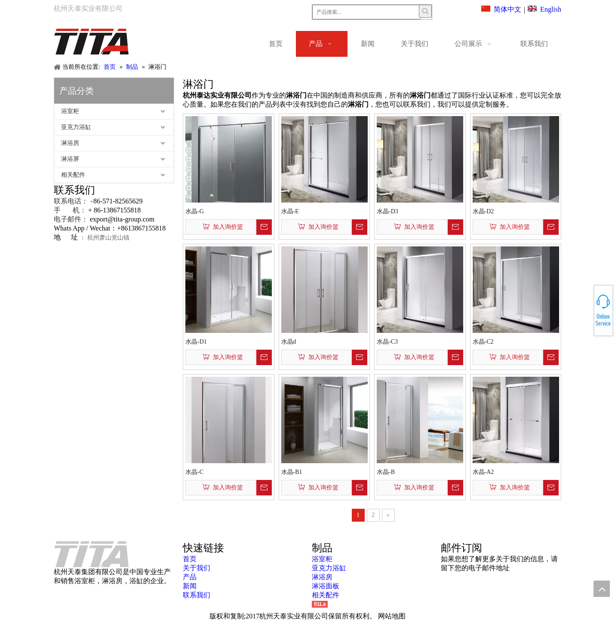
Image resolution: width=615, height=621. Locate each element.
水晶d (288, 341)
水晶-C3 (387, 341)
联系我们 (196, 595)
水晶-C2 (483, 341)
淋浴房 (70, 143)
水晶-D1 (196, 341)
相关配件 (73, 175)
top (601, 589)
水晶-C (194, 472)
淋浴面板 (325, 586)
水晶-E (290, 211)
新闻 (190, 586)
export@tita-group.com (122, 219)
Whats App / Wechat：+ (87, 228)
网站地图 (392, 616)
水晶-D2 (483, 211)
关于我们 (196, 568)
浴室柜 (70, 111)
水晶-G (194, 211)
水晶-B (386, 472)
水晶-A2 (483, 472)
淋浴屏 (70, 159)
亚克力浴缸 (76, 127)
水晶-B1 (291, 472)
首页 (190, 559)
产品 (190, 577)
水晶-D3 (387, 211)
